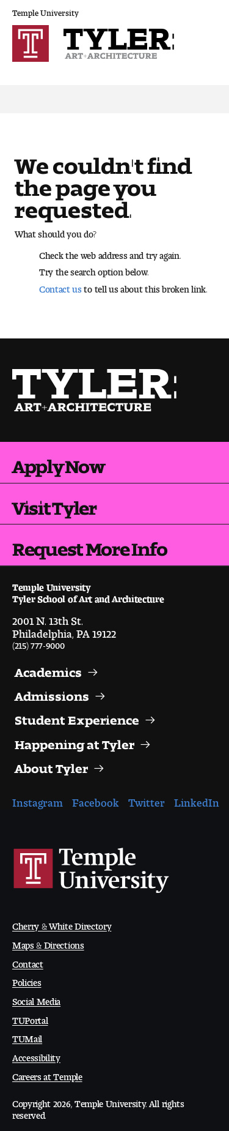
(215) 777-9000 (38, 643)
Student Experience (77, 717)
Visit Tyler (54, 503)
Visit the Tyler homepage (95, 390)
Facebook (95, 800)
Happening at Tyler (74, 741)
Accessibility (36, 1055)
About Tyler (51, 765)
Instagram (37, 800)
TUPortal (30, 1018)
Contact (27, 961)
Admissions (52, 693)
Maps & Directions (48, 942)
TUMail (27, 1036)
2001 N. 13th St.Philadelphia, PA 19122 (64, 624)
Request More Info (89, 544)
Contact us (60, 286)
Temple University (45, 10)
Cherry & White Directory (61, 923)
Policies (26, 980)
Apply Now (58, 462)
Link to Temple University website (91, 870)
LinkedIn (196, 800)
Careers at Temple (47, 1074)
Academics (48, 669)
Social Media (36, 999)
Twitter (146, 800)
